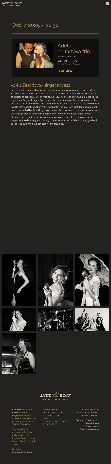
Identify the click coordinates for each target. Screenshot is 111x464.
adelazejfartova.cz (66, 56)
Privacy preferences (89, 429)
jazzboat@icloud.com (22, 452)
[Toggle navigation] (107, 3)
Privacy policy (92, 426)
